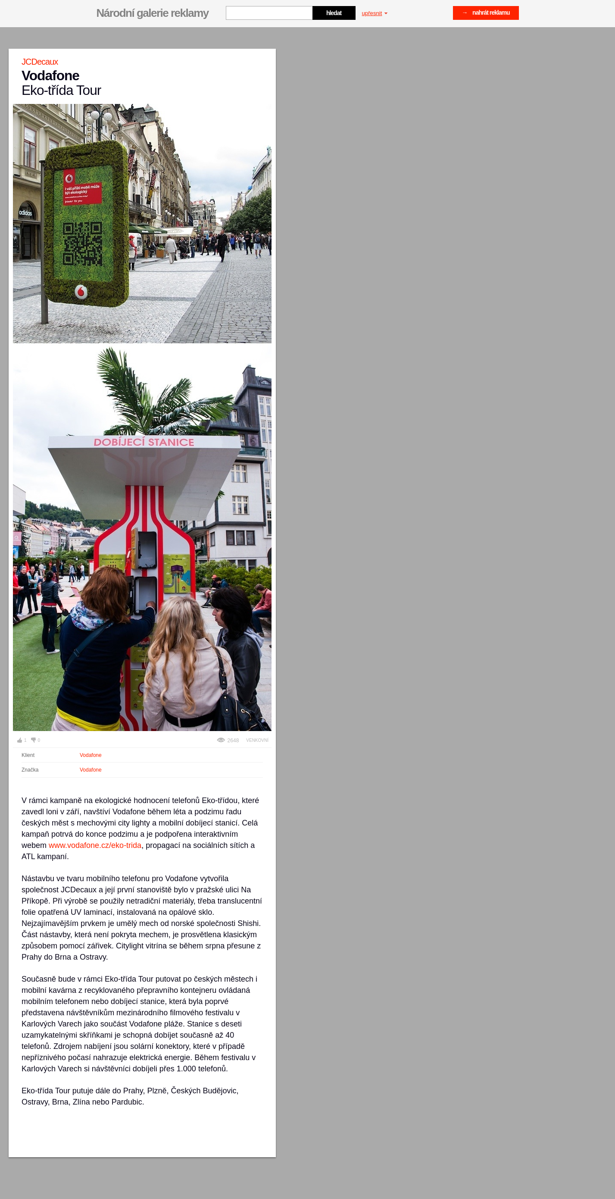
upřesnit (375, 13)
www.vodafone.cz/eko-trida (95, 845)
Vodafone (91, 755)
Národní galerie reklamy (153, 12)
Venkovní (257, 740)
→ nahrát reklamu (486, 12)
